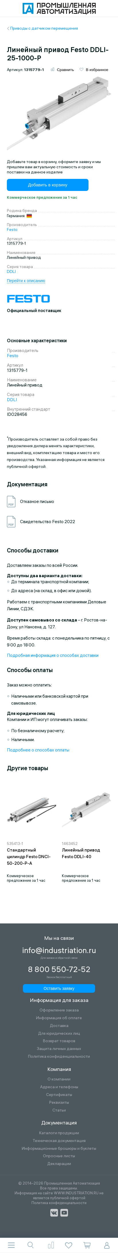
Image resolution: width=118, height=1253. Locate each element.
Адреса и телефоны (59, 1086)
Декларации (59, 1163)
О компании (59, 1079)
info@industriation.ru (59, 950)
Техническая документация (59, 1140)
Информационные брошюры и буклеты (59, 1148)
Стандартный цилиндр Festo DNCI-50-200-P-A (29, 856)
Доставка (59, 1025)
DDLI (11, 271)
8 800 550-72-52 (59, 969)
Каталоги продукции (59, 1132)
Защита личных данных (59, 1048)
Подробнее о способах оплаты (38, 750)
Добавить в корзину (47, 184)
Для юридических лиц (59, 1033)
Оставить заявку (59, 988)
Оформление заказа (59, 1010)
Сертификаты (59, 1094)
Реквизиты (59, 1102)
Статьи (59, 1110)
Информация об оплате (59, 1017)
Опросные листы (59, 1155)
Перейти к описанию (26, 280)
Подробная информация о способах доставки (53, 655)
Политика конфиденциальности (59, 1056)
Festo (12, 229)
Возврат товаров (59, 1040)
